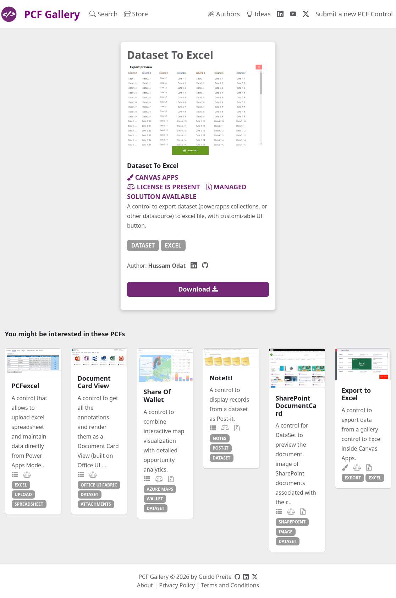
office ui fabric (99, 485)
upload (23, 494)
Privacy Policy (177, 585)
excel (173, 245)
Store (136, 14)
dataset (143, 245)
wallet (155, 498)
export (353, 477)
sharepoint (292, 521)
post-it (221, 448)
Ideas (258, 14)
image (285, 531)
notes (219, 438)
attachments (96, 504)
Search (103, 14)
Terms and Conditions (230, 585)
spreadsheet (29, 504)
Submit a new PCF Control (354, 14)
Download (198, 289)
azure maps (160, 489)
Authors (224, 14)
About (145, 585)
